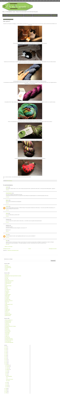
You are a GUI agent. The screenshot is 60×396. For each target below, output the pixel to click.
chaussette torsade (8, 285)
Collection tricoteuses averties (15, 15)
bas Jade (6, 278)
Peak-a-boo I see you (9, 379)
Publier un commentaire (8, 246)
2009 (6, 388)
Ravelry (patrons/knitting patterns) (42, 15)
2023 (6, 348)
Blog (5, 15)
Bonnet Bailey (7, 332)
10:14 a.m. (7, 237)
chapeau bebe (7, 309)
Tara (6, 240)
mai (7, 375)
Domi (7, 234)
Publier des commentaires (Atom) (13, 250)
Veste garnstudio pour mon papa (10, 326)
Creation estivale (8, 294)
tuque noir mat (7, 313)
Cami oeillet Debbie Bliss (9, 342)
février (7, 385)
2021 (6, 351)
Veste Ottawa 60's (8, 341)
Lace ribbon (7, 298)
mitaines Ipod (7, 310)
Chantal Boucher (9, 193)
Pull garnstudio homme (9, 338)
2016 (6, 355)
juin (7, 373)
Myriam (7, 200)
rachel (7, 187)
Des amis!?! (8, 380)
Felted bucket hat (8, 283)
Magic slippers (7, 295)
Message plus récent (6, 248)
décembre (8, 365)
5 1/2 (7, 377)
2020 (6, 352)
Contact (54, 15)
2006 (6, 392)
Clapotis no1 (7, 336)
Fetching (6, 308)
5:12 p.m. (7, 222)
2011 (6, 362)
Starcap (6, 268)
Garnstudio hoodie (8, 267)
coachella (6, 293)
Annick (7, 206)
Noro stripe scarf (7, 266)
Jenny (7, 213)
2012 (6, 361)
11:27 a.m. (7, 244)
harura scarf (7, 274)
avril (7, 382)
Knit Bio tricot (28, 15)
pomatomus (7, 327)
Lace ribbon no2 (7, 289)
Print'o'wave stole (8, 322)
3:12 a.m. (7, 210)
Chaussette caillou (8, 321)
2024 (6, 346)
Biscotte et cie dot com (8, 300)
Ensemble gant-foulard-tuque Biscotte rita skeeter (13, 275)
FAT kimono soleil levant (9, 339)
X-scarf (6, 270)
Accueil (29, 248)
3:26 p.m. (7, 216)
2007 (6, 391)
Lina (6, 284)
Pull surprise (7, 328)
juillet (7, 372)
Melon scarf (7, 301)
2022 (6, 349)
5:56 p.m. (7, 231)
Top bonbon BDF (8, 331)
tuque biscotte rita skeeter (9, 280)
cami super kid (7, 337)
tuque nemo (7, 279)
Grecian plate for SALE (9, 304)
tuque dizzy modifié (8, 314)
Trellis (6, 303)
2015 (6, 356)
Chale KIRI (7, 334)
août (7, 370)
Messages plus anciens (53, 248)
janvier (7, 386)
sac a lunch (7, 290)
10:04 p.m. (7, 189)
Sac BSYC (7, 306)
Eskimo (6, 305)
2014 (6, 358)
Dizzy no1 (6, 311)
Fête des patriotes (9, 376)
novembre (8, 366)
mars (7, 383)
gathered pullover (8, 315)
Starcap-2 (6, 265)
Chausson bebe (7, 299)
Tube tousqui (7, 333)
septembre (8, 369)
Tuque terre (7, 323)
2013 (6, 359)
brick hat (6, 288)
